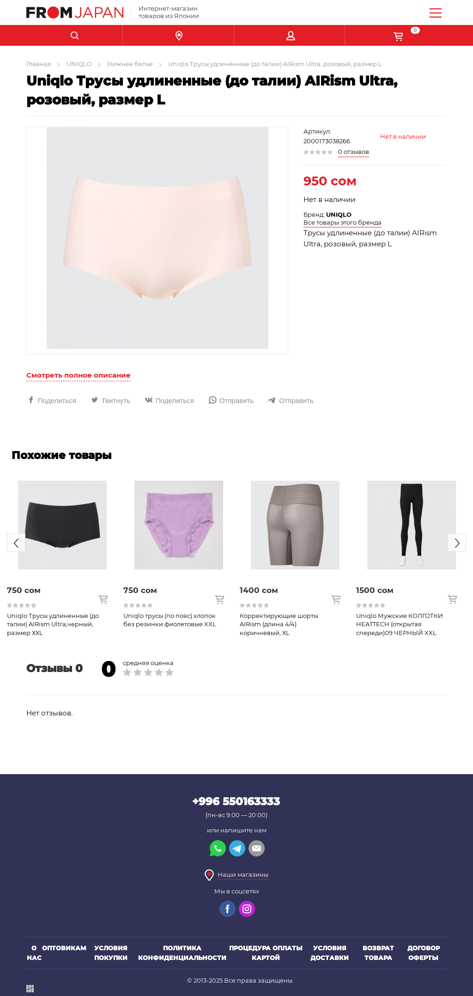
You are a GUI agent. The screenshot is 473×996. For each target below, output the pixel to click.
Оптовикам (64, 948)
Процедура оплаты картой (266, 952)
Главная (38, 63)
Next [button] (457, 542)
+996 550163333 (236, 801)
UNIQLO (79, 63)
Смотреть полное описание (78, 375)
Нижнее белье (130, 63)
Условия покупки (110, 952)
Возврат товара (378, 952)
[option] (62, 552)
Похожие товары (61, 455)
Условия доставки (329, 952)
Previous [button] (16, 542)
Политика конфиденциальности (182, 952)
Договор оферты (423, 952)
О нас (34, 952)
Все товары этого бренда (342, 222)
